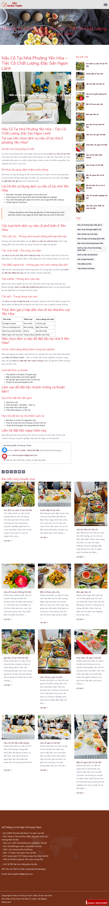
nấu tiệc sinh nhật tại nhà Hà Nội (95, 206)
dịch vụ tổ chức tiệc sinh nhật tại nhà (22, 255)
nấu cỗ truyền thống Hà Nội (96, 95)
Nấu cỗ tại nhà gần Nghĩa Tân (89, 229)
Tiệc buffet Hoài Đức (86, 268)
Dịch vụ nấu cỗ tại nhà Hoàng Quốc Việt (89, 249)
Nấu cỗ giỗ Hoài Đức (85, 259)
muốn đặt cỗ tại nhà (94, 74)
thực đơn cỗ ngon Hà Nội (95, 146)
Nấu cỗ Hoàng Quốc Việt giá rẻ (89, 225)
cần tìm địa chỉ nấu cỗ (95, 84)
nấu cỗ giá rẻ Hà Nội (95, 165)
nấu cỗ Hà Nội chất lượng (94, 156)
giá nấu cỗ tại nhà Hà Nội (95, 125)
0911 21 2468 (19, 450)
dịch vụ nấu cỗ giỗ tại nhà (17, 301)
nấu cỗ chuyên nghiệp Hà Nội (95, 196)
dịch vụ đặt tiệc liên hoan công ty (28, 361)
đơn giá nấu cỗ (92, 114)
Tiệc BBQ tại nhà (84, 264)
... (18, 536)
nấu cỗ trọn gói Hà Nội (96, 134)
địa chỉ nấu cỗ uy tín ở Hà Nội (95, 186)
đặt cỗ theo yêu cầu (94, 104)
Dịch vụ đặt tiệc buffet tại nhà (28, 287)
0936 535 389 (33, 450)
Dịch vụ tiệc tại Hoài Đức (87, 255)
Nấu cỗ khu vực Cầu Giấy (87, 234)
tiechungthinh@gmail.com (24, 455)
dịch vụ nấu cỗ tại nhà (59, 154)
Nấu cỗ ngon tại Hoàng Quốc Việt (90, 239)
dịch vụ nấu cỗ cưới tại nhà (44, 241)
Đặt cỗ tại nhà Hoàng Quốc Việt (90, 243)
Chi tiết (8, 541)
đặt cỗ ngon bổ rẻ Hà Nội (95, 176)
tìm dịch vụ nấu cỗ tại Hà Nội (95, 64)
